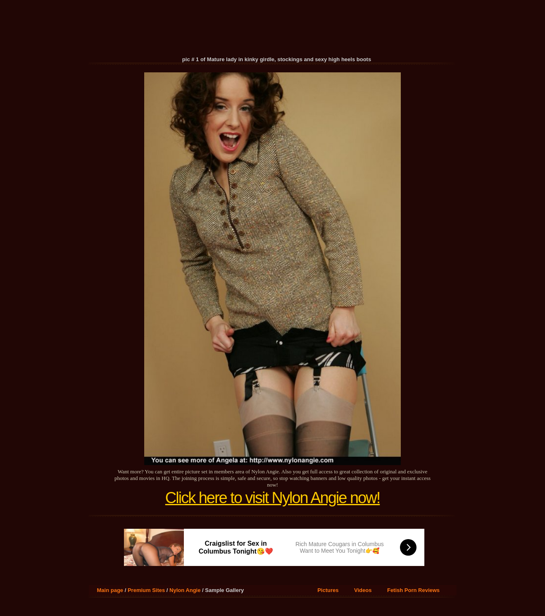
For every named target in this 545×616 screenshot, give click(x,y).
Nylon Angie (184, 590)
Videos (362, 590)
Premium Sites (146, 590)
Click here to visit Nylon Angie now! (272, 497)
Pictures (327, 590)
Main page (110, 590)
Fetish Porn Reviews (413, 590)
